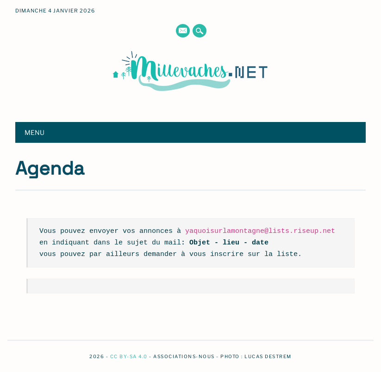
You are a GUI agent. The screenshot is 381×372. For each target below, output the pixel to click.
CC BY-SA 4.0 (129, 356)
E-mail (183, 31)
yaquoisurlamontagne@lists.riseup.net (260, 231)
